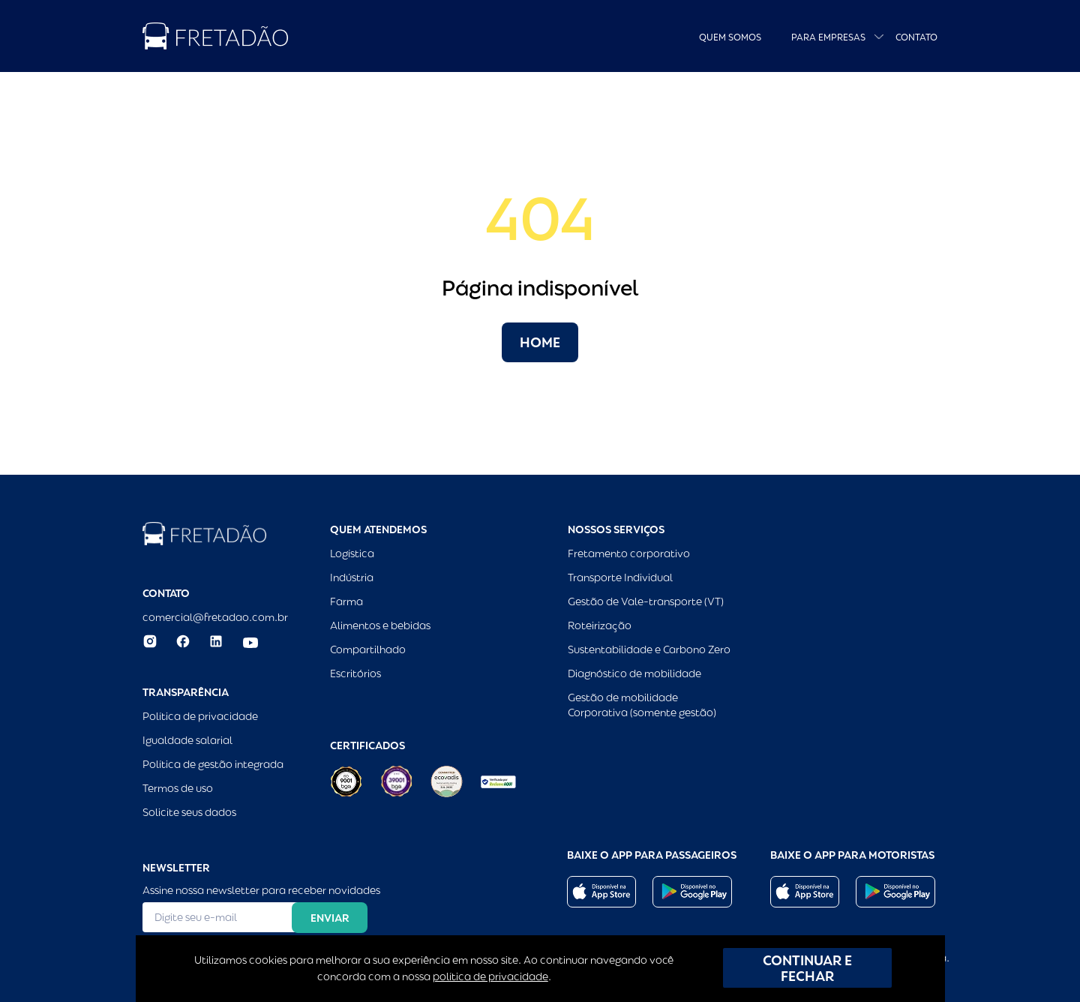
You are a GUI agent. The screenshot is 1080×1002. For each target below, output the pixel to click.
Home (540, 342)
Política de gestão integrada (213, 764)
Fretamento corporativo (629, 554)
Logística (352, 554)
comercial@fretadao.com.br (215, 617)
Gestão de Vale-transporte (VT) (646, 602)
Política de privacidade (200, 716)
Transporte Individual (620, 578)
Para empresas (828, 37)
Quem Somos (730, 37)
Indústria (352, 578)
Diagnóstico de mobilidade (634, 674)
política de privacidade (490, 976)
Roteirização (600, 626)
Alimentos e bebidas (380, 626)
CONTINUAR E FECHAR (807, 968)
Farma (346, 602)
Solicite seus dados (189, 812)
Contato (917, 37)
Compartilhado (368, 650)
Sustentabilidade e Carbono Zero (649, 650)
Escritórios (355, 674)
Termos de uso (177, 788)
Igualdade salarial (187, 740)
